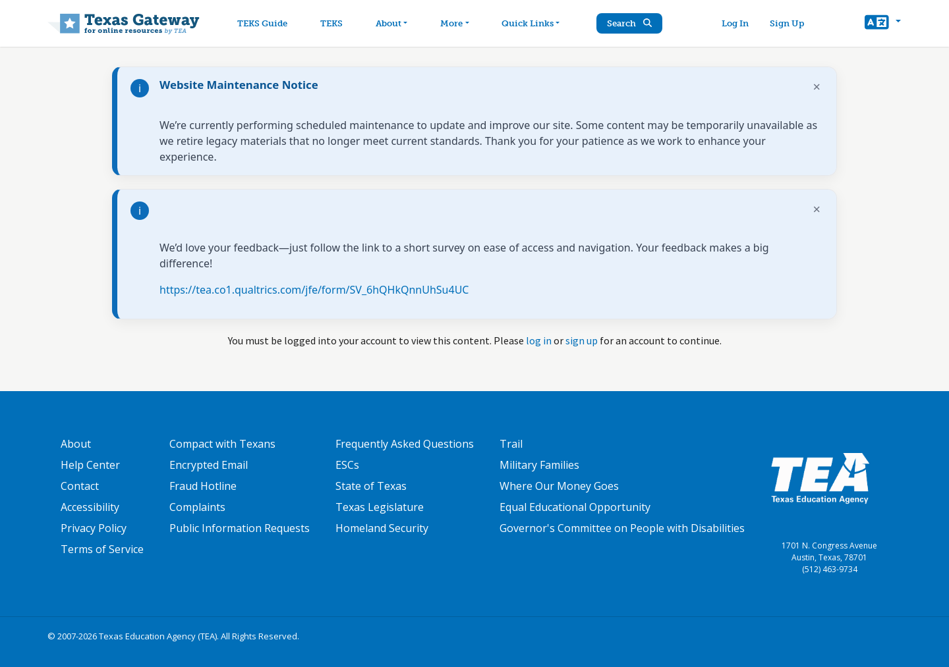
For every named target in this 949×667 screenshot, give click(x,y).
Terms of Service (102, 549)
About (76, 444)
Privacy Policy (94, 528)
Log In (735, 23)
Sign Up (787, 23)
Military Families (539, 465)
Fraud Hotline (203, 486)
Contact (80, 486)
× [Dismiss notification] (816, 86)
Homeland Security (381, 528)
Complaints (197, 507)
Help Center (90, 465)
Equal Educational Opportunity (575, 507)
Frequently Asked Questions (404, 444)
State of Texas (371, 486)
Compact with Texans (222, 444)
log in (539, 340)
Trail (511, 444)
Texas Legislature (379, 507)
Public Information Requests (239, 528)
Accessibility (90, 507)
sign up (581, 340)
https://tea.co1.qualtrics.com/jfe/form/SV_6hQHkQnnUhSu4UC (314, 289)
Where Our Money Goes (559, 486)
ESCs (347, 465)
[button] (883, 24)
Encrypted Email (208, 465)
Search (629, 23)
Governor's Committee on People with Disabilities (622, 528)
